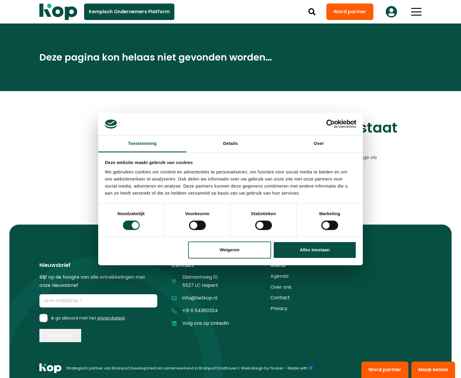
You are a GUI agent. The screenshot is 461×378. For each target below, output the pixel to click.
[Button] (391, 11)
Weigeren (229, 249)
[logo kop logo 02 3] (58, 12)
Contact (280, 297)
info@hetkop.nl (199, 298)
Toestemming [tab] (142, 143)
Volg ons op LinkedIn (205, 323)
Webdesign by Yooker (262, 368)
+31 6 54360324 (200, 310)
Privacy (279, 308)
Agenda (279, 276)
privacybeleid (111, 318)
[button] (312, 11)
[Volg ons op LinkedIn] (176, 323)
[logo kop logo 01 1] (50, 368)
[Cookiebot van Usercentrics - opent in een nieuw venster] (330, 124)
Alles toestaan (315, 249)
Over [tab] (319, 143)
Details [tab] (230, 143)
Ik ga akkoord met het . (89, 318)
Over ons (280, 287)
